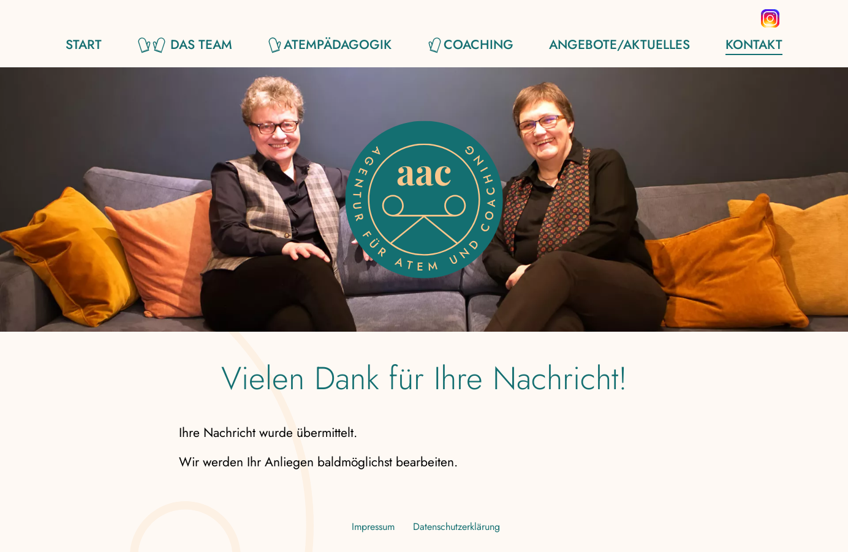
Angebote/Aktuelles (619, 45)
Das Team (201, 45)
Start (84, 45)
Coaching (478, 45)
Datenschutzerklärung (456, 527)
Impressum (373, 527)
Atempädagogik (338, 45)
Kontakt (753, 45)
